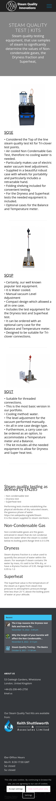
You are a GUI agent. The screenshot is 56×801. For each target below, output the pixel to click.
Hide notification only (38, 789)
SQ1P (8, 275)
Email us (8, 693)
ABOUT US (9, 673)
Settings (28, 795)
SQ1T (8, 391)
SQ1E (8, 132)
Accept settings (16, 789)
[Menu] (48, 6)
